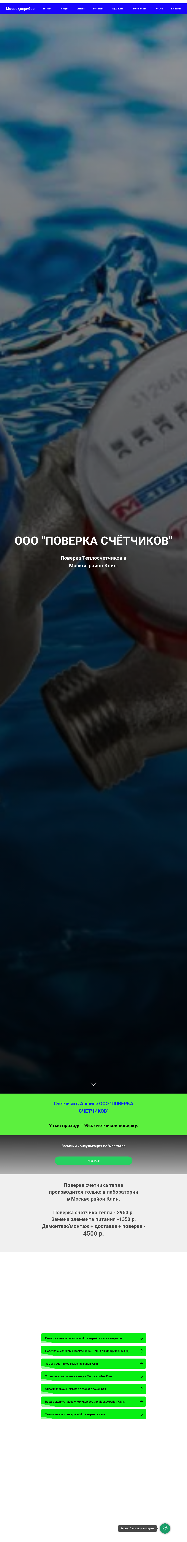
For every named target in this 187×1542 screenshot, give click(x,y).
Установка (98, 9)
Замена (80, 9)
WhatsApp (94, 1160)
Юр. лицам (117, 9)
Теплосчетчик (138, 9)
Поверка (64, 9)
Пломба (159, 9)
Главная (47, 9)
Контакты (176, 9)
